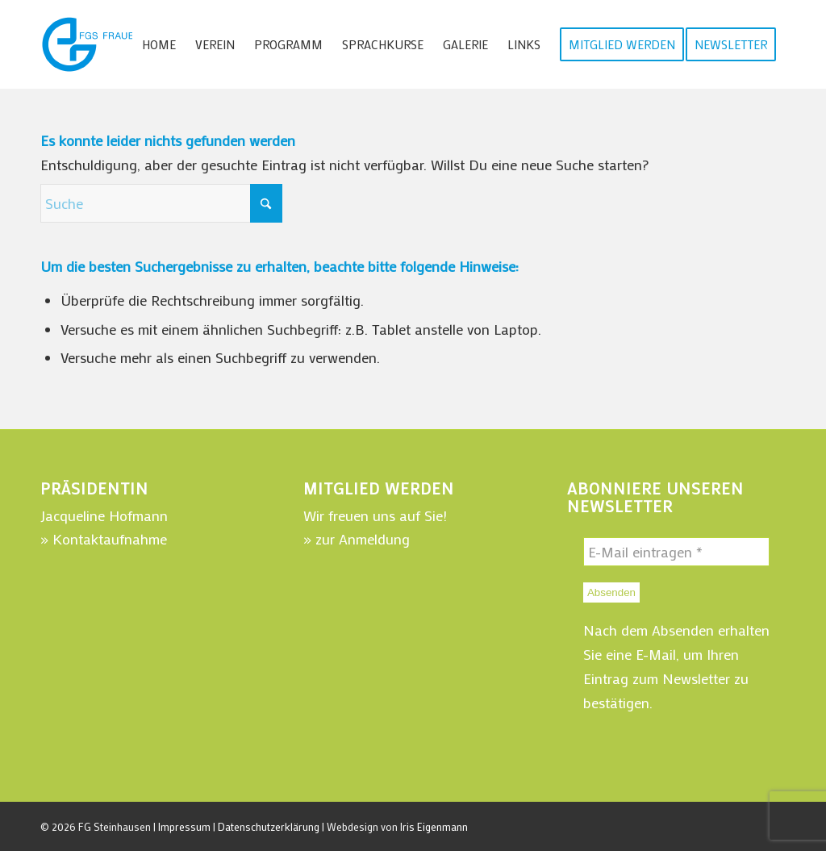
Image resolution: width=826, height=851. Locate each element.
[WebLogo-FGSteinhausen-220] (129, 44)
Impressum (184, 826)
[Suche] (161, 203)
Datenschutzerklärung (268, 826)
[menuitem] (159, 44)
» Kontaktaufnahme (103, 539)
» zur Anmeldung (356, 539)
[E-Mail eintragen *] (676, 551)
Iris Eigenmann (434, 826)
